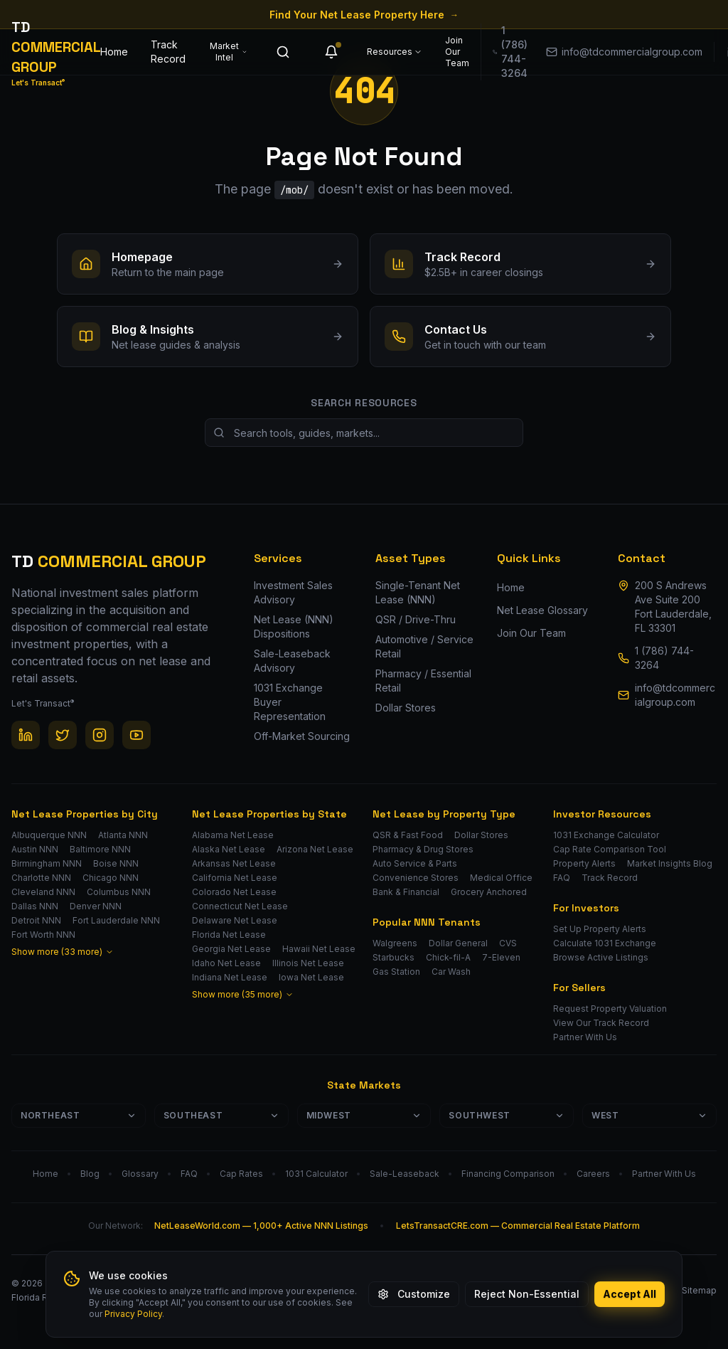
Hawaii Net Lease (318, 948)
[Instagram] (99, 735)
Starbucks (393, 957)
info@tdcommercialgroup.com (675, 695)
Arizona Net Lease (315, 849)
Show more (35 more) (243, 994)
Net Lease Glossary (542, 610)
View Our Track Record (601, 1022)
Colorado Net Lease (234, 892)
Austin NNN (34, 849)
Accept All (629, 1294)
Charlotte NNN (41, 877)
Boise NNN (116, 863)
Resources (394, 51)
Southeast (221, 1115)
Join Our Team (457, 51)
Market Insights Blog (669, 863)
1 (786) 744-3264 (664, 658)
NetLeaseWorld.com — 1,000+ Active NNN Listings (261, 1225)
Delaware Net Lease (234, 920)
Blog (90, 1173)
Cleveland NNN (43, 892)
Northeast (78, 1115)
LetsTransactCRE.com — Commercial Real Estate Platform (518, 1225)
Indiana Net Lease (229, 977)
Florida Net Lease (229, 934)
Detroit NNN (36, 920)
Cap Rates (241, 1173)
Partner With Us (585, 1037)
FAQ (561, 877)
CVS (508, 943)
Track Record (168, 51)
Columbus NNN (119, 892)
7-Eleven (501, 957)
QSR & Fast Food (408, 835)
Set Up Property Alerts (599, 929)
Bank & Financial (406, 892)
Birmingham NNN (46, 863)
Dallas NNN (34, 906)
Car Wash (451, 971)
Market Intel (228, 52)
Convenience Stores (416, 877)
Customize (414, 1294)
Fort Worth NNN (43, 934)
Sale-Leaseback (404, 1173)
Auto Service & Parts (415, 863)
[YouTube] (136, 735)
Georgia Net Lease (231, 948)
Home (114, 52)
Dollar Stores (481, 835)
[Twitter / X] (62, 735)
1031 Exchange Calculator (606, 835)
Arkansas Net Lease (234, 863)
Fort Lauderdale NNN (116, 920)
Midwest (364, 1115)
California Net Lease (234, 877)
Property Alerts (584, 863)
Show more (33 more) (62, 951)
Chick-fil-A (448, 957)
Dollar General (458, 943)
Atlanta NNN (123, 835)
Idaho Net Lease (226, 963)
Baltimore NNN (100, 849)
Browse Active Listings (600, 957)
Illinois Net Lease (308, 963)
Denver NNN (96, 906)
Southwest (506, 1115)
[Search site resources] (364, 432)
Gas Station (396, 971)
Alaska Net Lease (228, 849)
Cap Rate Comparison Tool (609, 849)
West (649, 1115)
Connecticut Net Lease (240, 906)
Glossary (140, 1173)
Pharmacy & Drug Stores (423, 849)
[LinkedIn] (25, 735)
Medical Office (501, 877)
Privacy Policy (133, 1313)
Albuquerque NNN (49, 835)
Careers (593, 1173)
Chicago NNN (110, 877)
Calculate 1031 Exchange (604, 943)
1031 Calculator (316, 1173)
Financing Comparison (508, 1173)
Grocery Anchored (489, 892)
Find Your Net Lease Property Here (364, 15)
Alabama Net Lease (233, 835)
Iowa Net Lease (311, 977)
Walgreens (395, 943)
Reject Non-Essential (526, 1294)
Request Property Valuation (610, 1008)
